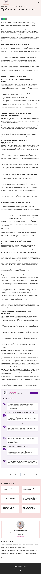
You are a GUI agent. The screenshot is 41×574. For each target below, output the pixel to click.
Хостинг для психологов (24, 568)
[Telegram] (16, 6)
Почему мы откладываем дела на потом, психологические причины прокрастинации (19, 550)
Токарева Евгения (13, 392)
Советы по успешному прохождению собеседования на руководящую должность (30, 498)
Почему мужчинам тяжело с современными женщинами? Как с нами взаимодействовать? (20, 544)
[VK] (2, 19)
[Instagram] (19, 6)
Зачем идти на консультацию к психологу (10, 557)
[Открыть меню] (38, 2)
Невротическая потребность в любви (10, 473)
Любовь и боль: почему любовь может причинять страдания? (14, 547)
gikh (17, 568)
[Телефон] (24, 6)
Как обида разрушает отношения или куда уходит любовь (30, 508)
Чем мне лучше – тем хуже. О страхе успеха (30, 474)
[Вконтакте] (21, 6)
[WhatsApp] (14, 6)
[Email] (27, 6)
